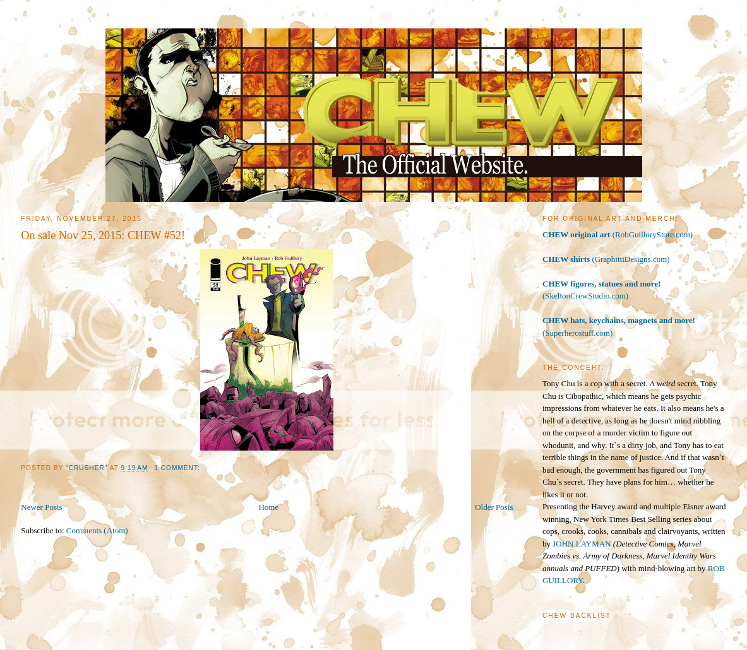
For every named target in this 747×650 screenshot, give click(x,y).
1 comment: (178, 467)
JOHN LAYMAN (582, 543)
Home (268, 507)
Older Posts (494, 507)
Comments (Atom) (97, 530)
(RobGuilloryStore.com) (617, 234)
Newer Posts (41, 507)
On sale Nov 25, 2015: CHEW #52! (103, 235)
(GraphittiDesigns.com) (606, 259)
